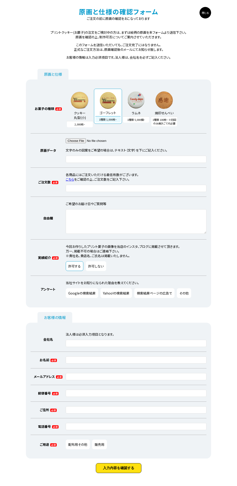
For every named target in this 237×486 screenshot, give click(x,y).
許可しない (96, 270)
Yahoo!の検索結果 (116, 297)
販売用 (99, 448)
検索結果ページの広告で (154, 297)
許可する (74, 270)
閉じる (205, 13)
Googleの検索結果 (82, 297)
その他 (184, 297)
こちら (70, 179)
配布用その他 (77, 448)
